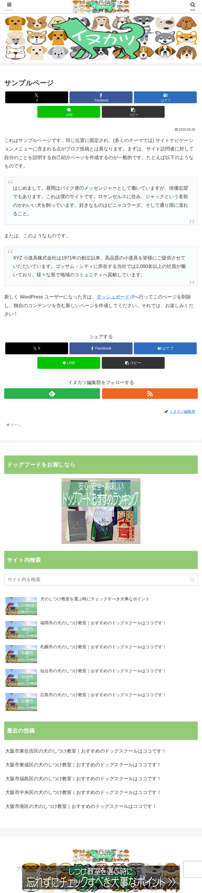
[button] (133, 112)
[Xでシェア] (36, 97)
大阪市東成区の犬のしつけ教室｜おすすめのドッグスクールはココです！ (83, 764)
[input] (101, 580)
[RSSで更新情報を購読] (150, 393)
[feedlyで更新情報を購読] (52, 393)
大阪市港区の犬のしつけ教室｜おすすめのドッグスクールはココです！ (81, 806)
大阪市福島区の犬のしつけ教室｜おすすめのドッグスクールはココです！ (83, 778)
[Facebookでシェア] (100, 97)
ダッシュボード (115, 297)
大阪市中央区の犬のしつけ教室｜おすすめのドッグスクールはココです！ (83, 792)
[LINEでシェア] (68, 112)
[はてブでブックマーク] (165, 97)
